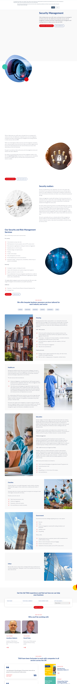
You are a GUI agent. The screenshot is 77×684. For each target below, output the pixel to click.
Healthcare (27, 309)
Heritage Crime (16, 294)
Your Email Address (28, 600)
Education (35, 309)
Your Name (10, 600)
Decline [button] (57, 7)
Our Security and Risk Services (46, 25)
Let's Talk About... (58, 600)
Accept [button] (53, 7)
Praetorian (8, 294)
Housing (20, 309)
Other (57, 309)
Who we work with (59, 25)
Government (50, 309)
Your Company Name (43, 600)
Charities (42, 309)
